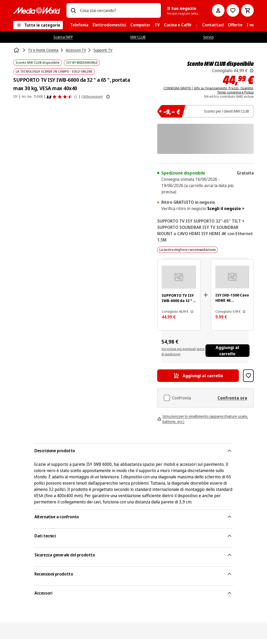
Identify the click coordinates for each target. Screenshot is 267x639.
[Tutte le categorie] (38, 25)
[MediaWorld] (36, 10)
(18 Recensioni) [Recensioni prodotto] (92, 96)
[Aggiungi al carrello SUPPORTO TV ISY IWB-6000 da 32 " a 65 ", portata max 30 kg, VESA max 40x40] (198, 375)
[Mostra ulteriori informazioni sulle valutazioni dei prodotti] (108, 96)
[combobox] (118, 10)
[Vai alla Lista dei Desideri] (233, 10)
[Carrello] (247, 10)
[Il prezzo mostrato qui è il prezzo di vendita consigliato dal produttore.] (251, 70)
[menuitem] (79, 25)
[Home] (17, 50)
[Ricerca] (73, 10)
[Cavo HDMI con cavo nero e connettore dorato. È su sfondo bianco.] (232, 277)
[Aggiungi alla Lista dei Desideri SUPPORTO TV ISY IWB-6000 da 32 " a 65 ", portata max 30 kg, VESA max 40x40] (248, 375)
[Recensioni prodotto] (62, 97)
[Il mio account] (218, 10)
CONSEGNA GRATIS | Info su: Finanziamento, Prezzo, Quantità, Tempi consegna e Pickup (208, 90)
